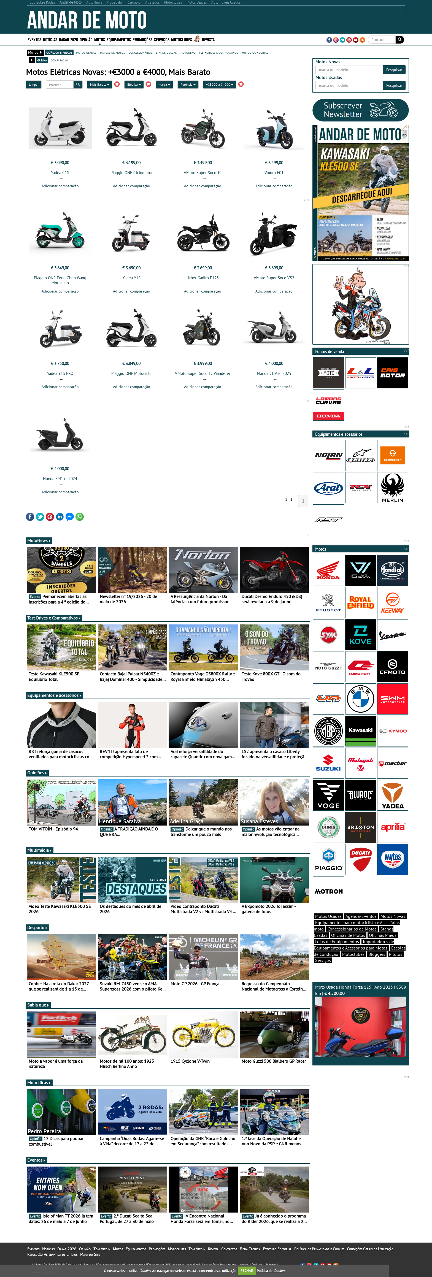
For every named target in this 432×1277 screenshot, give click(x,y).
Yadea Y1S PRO (60, 373)
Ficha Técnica (250, 1248)
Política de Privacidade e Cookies (319, 1248)
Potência (188, 84)
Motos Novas (392, 916)
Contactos (229, 1248)
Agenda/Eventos (361, 916)
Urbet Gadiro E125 (203, 277)
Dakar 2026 (68, 39)
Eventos (34, 39)
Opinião (86, 39)
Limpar (34, 84)
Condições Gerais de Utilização (370, 1248)
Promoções (142, 39)
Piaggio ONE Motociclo (131, 373)
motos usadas (86, 52)
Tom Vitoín (101, 1248)
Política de (271, 1270)
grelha (42, 60)
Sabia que (38, 1005)
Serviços (161, 39)
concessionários (140, 52)
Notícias (50, 39)
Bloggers (376, 954)
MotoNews (39, 540)
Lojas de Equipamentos (337, 941)
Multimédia (39, 850)
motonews (187, 52)
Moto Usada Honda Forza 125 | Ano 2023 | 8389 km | (360, 1020)
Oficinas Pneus (382, 935)
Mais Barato (99, 84)
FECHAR (247, 1270)
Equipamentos (119, 39)
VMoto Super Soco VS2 (274, 277)
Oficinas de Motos (348, 935)
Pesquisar (394, 69)
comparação (59, 60)
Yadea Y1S (132, 277)
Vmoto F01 (274, 172)
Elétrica (134, 84)
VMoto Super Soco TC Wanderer (202, 373)
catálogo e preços (59, 52)
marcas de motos (112, 52)
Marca (164, 84)
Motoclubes (181, 39)
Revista (208, 39)
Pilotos (395, 954)
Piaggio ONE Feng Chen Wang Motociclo (60, 280)
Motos (99, 39)
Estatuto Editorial (277, 1248)
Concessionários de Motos (352, 929)
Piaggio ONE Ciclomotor (131, 172)
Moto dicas (39, 1082)
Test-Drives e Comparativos (54, 618)
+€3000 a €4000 (219, 84)
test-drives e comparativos (218, 52)
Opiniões (37, 772)
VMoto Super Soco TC (203, 172)
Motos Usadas (328, 916)
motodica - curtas (255, 52)
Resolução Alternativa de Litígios (52, 1254)
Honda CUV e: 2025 (274, 373)
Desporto (37, 927)
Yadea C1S (60, 172)
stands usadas (166, 52)
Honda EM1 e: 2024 (60, 478)
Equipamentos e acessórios (54, 695)
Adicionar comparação (60, 185)
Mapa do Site (90, 1254)
